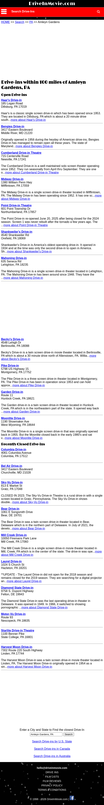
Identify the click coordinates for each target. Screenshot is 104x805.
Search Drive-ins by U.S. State (52, 741)
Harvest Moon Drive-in (16, 646)
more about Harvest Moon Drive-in (29, 666)
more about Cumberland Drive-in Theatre (32, 172)
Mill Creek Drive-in (14, 535)
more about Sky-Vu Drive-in (30, 502)
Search (19, 22)
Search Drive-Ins (23, 11)
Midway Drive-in (12, 179)
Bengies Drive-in (12, 126)
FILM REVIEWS (52, 781)
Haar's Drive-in (11, 100)
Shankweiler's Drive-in (16, 231)
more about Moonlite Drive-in (23, 438)
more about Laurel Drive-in (24, 581)
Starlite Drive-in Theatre (17, 630)
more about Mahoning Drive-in (23, 277)
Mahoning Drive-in (14, 258)
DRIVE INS (52, 772)
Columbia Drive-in (13, 449)
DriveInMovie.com (52, 4)
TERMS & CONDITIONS (52, 789)
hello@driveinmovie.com (52, 767)
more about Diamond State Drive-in (44, 607)
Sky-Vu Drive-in (12, 482)
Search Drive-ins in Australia (52, 756)
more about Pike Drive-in (28, 385)
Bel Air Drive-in (11, 465)
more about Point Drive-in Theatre (25, 225)
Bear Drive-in (10, 508)
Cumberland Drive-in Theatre (21, 152)
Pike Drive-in (10, 365)
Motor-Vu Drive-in (13, 614)
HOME (5, 22)
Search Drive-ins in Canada (52, 748)
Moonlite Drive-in (13, 418)
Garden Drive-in (12, 391)
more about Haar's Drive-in (28, 119)
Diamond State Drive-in (17, 587)
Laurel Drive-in (11, 561)
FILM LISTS (52, 776)
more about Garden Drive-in (21, 411)
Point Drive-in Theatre (16, 205)
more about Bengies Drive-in (34, 146)
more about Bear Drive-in (28, 528)
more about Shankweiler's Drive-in (29, 251)
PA (31, 22)
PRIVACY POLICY (51, 785)
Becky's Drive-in (12, 339)
